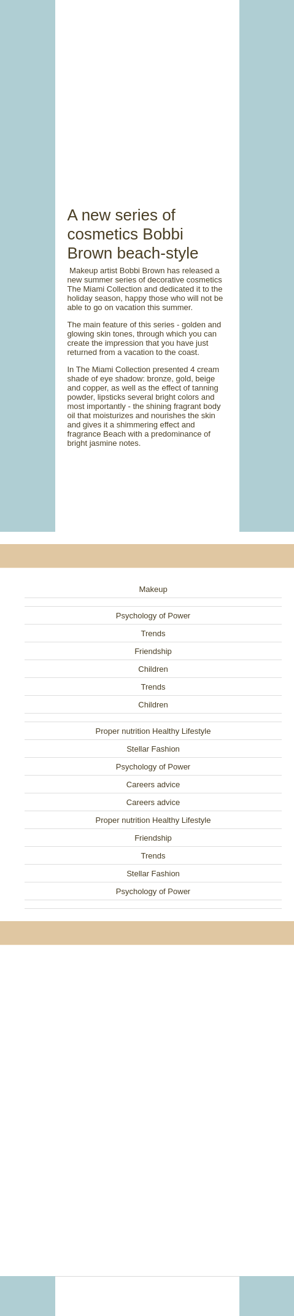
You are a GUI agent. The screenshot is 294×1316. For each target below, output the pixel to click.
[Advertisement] (147, 89)
